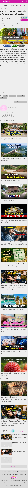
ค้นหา (17, 5)
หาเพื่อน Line (23, 471)
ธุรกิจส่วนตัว (20, 95)
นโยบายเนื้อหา (24, 480)
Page (25, 474)
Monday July (14, 109)
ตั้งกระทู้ (23, 5)
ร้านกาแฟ (12, 95)
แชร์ (24, 17)
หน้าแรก (2, 8)
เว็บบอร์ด (4, 5)
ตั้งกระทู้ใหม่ (14, 467)
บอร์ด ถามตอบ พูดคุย (14, 8)
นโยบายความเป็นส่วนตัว (15, 480)
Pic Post (3, 474)
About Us (16, 482)
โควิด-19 (3, 98)
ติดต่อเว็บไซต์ (22, 482)
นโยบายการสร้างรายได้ (8, 482)
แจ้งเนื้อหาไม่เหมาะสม (18, 485)
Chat (18, 471)
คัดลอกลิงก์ (24, 20)
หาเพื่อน (14, 471)
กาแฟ (5, 95)
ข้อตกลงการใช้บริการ (5, 480)
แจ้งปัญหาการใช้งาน (9, 485)
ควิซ (13, 474)
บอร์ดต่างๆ (11, 5)
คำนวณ (16, 474)
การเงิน (21, 474)
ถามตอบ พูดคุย (17, 431)
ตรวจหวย (9, 474)
